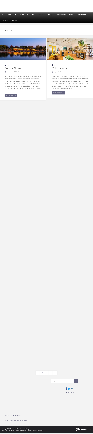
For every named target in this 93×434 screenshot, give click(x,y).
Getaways (49, 15)
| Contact (5, 21)
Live (8, 65)
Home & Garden (61, 15)
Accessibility (29, 431)
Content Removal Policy (38, 431)
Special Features (81, 15)
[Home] (2, 15)
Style (33, 15)
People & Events (11, 15)
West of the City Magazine (13, 416)
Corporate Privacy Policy (13, 431)
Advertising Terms (22, 431)
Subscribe (70, 393)
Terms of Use (4, 431)
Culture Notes (13, 69)
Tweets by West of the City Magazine (16, 421)
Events (71, 15)
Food (39, 15)
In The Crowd (24, 15)
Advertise (14, 21)
